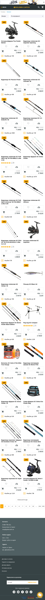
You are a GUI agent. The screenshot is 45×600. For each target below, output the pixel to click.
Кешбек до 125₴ (30, 416)
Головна (3, 12)
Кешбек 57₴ (6, 260)
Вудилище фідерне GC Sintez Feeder (33, 157)
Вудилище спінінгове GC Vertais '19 (9, 285)
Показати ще (22, 500)
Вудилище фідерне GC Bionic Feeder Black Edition (11, 323)
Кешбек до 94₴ (29, 94)
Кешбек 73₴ (28, 493)
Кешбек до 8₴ (7, 378)
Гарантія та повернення (8, 562)
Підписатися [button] (32, 582)
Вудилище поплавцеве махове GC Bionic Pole (31, 364)
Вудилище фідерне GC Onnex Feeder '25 (11, 402)
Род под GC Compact (30, 322)
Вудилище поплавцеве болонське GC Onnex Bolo (32, 441)
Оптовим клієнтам (7, 568)
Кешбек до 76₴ (29, 378)
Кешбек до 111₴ (8, 493)
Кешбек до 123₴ (30, 56)
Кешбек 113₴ (29, 339)
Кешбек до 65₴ (29, 260)
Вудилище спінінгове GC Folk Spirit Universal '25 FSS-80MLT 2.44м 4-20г (11, 202)
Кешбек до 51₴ (7, 416)
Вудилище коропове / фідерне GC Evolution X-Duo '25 (11, 441)
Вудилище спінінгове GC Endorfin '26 (9, 119)
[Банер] (22, 2)
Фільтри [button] (4, 16)
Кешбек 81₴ (6, 176)
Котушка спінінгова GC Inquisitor (31, 241)
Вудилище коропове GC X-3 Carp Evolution (32, 119)
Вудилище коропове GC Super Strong (11, 479)
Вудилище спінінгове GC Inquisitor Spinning (31, 42)
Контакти (4, 571)
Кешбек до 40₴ (7, 94)
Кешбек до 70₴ (7, 56)
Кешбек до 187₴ (30, 176)
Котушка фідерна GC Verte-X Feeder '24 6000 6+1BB (32, 479)
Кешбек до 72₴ (29, 133)
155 (43, 506)
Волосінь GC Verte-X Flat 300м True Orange (11, 364)
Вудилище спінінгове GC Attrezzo (31, 201)
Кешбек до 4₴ (29, 299)
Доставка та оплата (7, 559)
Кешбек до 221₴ (30, 217)
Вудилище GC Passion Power (11, 79)
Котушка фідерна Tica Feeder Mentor (11, 42)
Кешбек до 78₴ (7, 299)
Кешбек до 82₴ (7, 339)
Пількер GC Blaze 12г (30, 284)
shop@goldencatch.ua (8, 529)
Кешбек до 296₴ (8, 133)
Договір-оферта (6, 565)
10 (33, 506)
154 (40, 506)
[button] (6, 46)
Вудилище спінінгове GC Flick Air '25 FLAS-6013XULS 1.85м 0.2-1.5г (11, 242)
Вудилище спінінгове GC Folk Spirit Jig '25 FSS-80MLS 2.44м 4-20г (11, 158)
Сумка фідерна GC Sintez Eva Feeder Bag (33, 402)
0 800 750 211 (6, 525)
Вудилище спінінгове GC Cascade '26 (31, 80)
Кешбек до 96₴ (7, 455)
